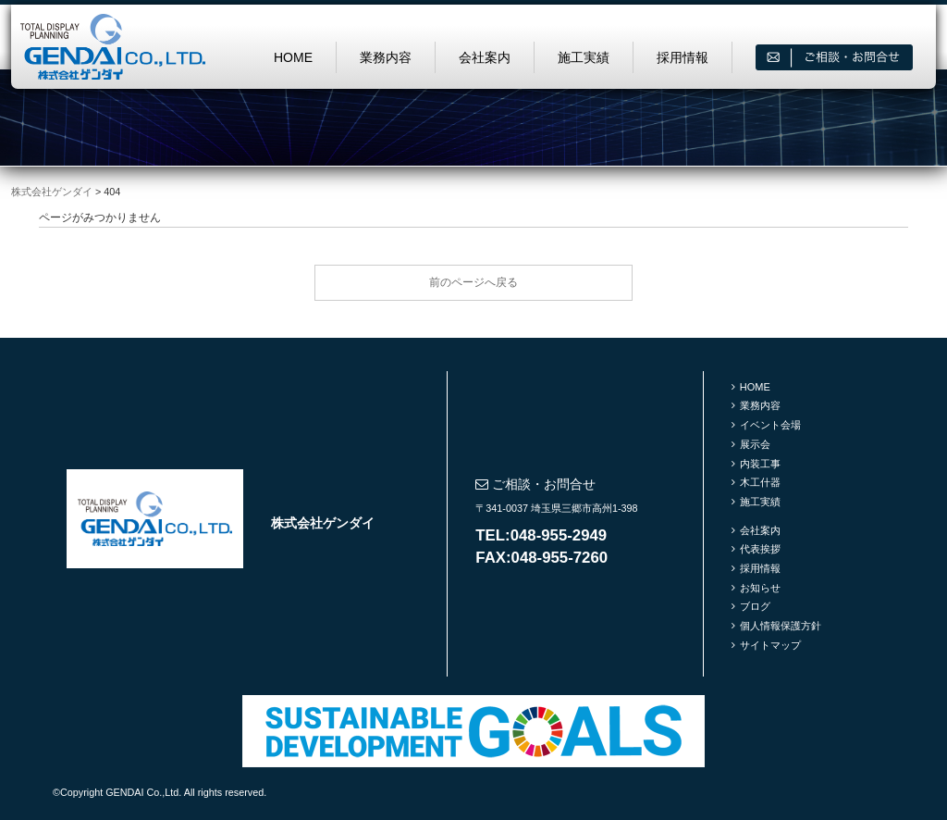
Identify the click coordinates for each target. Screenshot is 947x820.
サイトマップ (770, 645)
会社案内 (484, 57)
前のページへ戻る (473, 282)
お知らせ (760, 587)
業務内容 (386, 57)
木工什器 (760, 482)
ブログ (755, 606)
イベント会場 (770, 424)
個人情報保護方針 (780, 625)
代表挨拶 (760, 548)
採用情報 (682, 57)
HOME (293, 57)
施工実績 (583, 57)
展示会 (755, 444)
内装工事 (760, 463)
